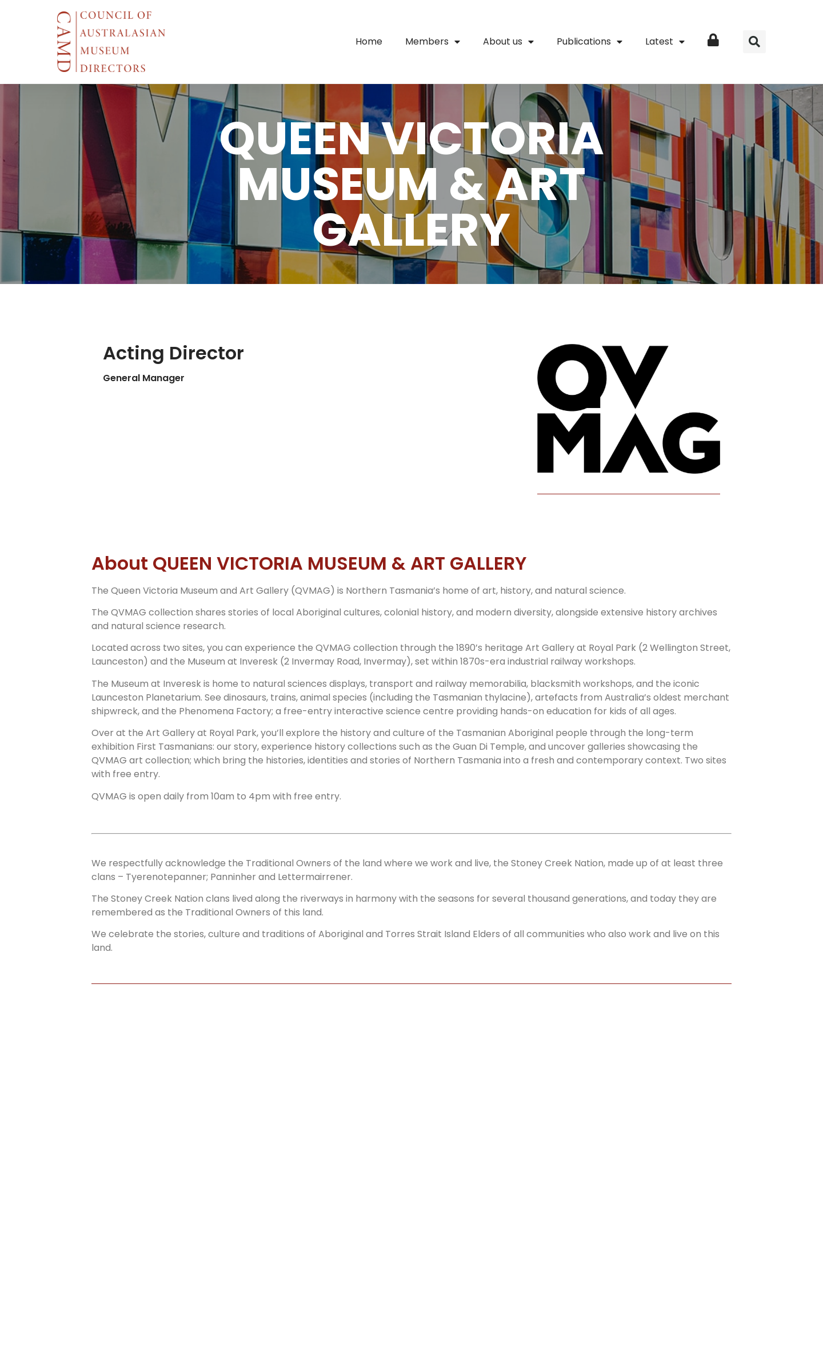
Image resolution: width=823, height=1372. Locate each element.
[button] (754, 41)
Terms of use (513, 1305)
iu (505, 1331)
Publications (589, 41)
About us (508, 41)
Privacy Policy (453, 1305)
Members (432, 41)
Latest (665, 41)
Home (368, 41)
